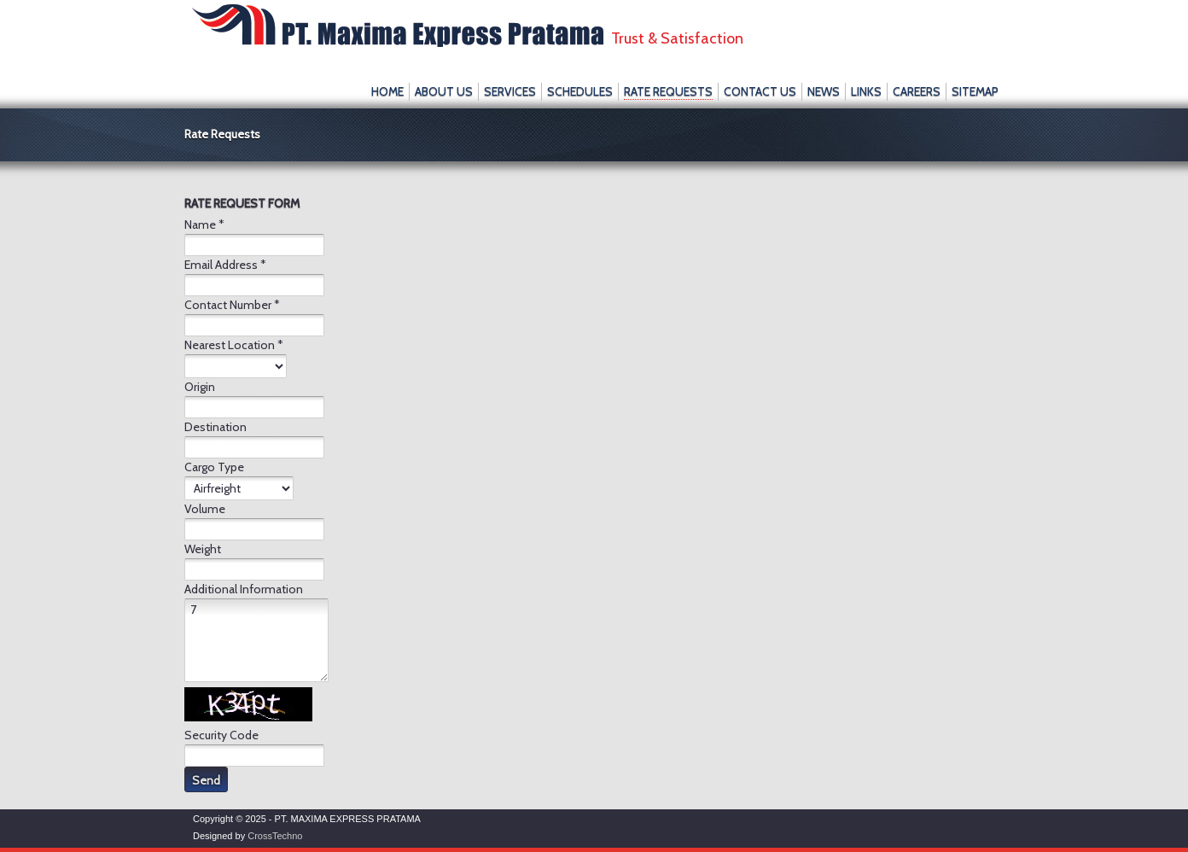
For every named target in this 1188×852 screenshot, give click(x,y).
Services (510, 91)
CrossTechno (275, 836)
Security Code (221, 735)
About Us (444, 91)
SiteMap (975, 91)
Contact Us (760, 91)
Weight (202, 549)
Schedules (580, 91)
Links (866, 91)
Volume (204, 508)
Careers (916, 91)
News (823, 91)
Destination (215, 427)
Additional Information (243, 589)
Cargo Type (214, 467)
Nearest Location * (233, 345)
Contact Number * (232, 304)
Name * (204, 224)
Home (387, 91)
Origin (199, 386)
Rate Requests (668, 91)
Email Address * (225, 264)
